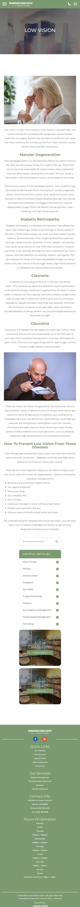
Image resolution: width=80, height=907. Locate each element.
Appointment (40, 758)
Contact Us (40, 691)
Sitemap (57, 898)
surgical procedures (32, 596)
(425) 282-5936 (42, 812)
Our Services (39, 754)
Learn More (40, 652)
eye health (28, 589)
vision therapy (30, 562)
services (27, 568)
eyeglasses (28, 582)
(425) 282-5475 (43, 808)
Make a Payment (40, 762)
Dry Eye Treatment (40, 789)
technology (28, 624)
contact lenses (30, 575)
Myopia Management (40, 777)
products (27, 603)
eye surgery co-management (37, 610)
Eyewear (40, 785)
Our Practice (40, 751)
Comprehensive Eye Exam (40, 781)
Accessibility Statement (28, 898)
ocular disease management (37, 617)
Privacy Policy (46, 898)
